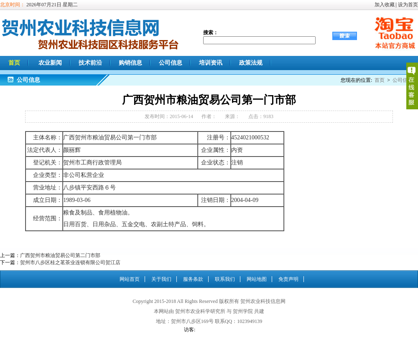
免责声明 (288, 279)
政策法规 (251, 63)
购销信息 (130, 63)
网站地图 (257, 279)
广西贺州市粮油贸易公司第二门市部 (60, 255)
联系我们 (225, 279)
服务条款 (193, 279)
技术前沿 (90, 63)
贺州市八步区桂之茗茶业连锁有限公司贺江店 (70, 262)
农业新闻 (50, 63)
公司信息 (170, 63)
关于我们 (161, 279)
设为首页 (408, 5)
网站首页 (130, 279)
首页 (14, 63)
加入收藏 (385, 5)
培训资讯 (210, 63)
